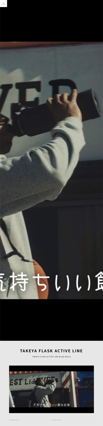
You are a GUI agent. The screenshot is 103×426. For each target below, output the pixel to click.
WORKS (3, 25)
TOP (3, 11)
